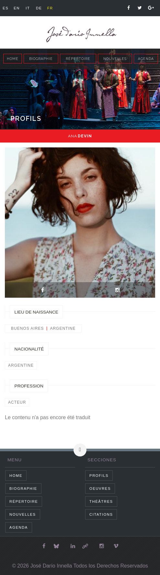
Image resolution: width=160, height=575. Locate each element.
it (28, 8)
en (17, 8)
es (5, 8)
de (39, 8)
